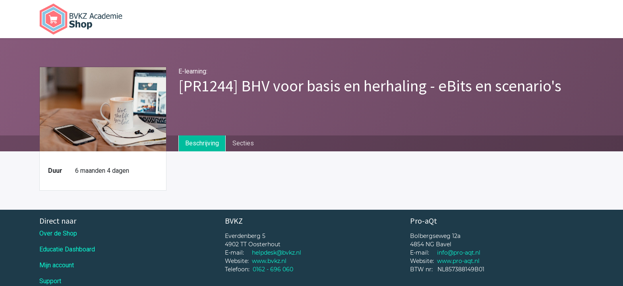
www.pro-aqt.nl (458, 261)
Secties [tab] (243, 143)
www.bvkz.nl (269, 261)
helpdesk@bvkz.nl (276, 252)
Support (50, 281)
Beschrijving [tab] (202, 143)
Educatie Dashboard (67, 249)
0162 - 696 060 (273, 269)
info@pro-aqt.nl (458, 252)
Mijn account (56, 265)
